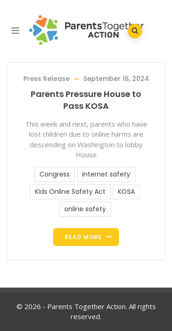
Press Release (46, 78)
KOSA (126, 191)
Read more (83, 237)
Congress (54, 174)
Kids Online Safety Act (70, 191)
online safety (85, 209)
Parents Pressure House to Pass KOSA (86, 100)
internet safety (106, 174)
